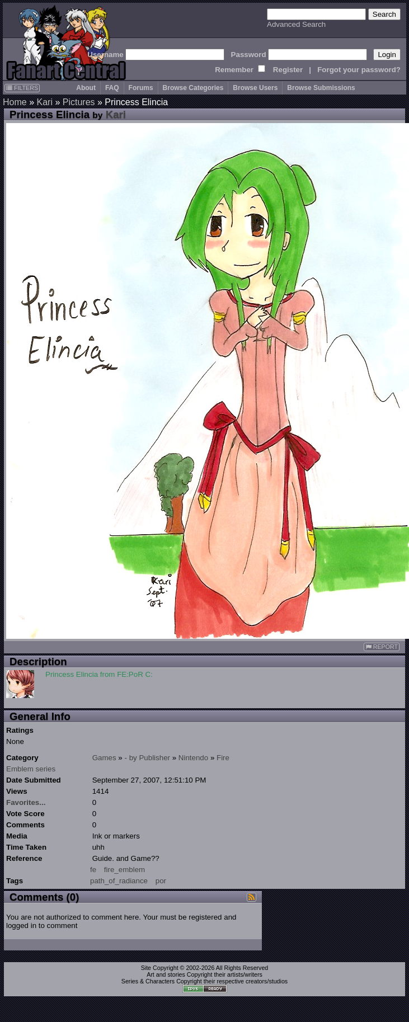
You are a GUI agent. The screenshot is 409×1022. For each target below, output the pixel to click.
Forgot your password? (359, 69)
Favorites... (25, 802)
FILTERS (22, 87)
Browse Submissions (321, 88)
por (161, 881)
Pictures (79, 102)
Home (15, 102)
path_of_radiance (119, 881)
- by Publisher (148, 757)
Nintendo (193, 757)
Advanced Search (296, 24)
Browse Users (255, 88)
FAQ (112, 88)
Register (288, 69)
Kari (44, 102)
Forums (141, 88)
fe (93, 869)
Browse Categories (193, 88)
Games (104, 757)
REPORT (381, 647)
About (86, 88)
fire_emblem (124, 869)
